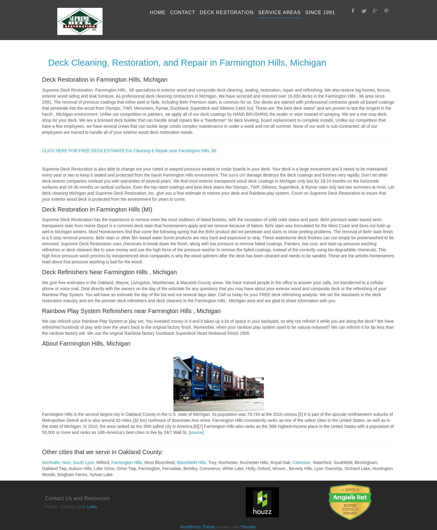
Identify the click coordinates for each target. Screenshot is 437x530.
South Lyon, (84, 462)
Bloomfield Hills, (192, 462)
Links (92, 506)
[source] (196, 432)
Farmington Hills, (127, 462)
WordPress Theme (197, 527)
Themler (248, 527)
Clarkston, (302, 462)
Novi (66, 462)
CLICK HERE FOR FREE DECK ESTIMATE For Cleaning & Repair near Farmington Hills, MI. (129, 150)
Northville (51, 462)
